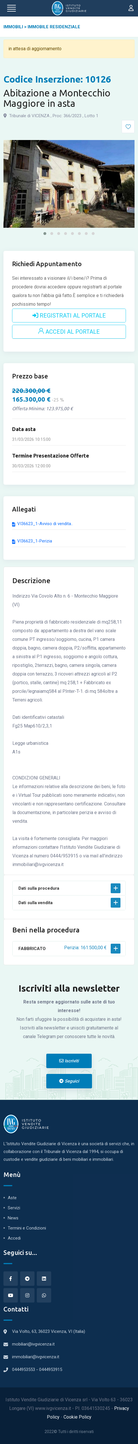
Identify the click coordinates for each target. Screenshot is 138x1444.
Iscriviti (69, 1061)
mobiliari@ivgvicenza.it (33, 1344)
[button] (44, 233)
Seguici (69, 1081)
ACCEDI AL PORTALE (69, 331)
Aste (12, 1197)
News (13, 1218)
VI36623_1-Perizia (32, 541)
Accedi (14, 1238)
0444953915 (50, 1369)
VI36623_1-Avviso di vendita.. (42, 523)
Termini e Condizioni (27, 1228)
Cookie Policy (77, 1417)
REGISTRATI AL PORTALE (69, 315)
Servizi (14, 1207)
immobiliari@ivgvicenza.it (35, 1356)
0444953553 (24, 1369)
